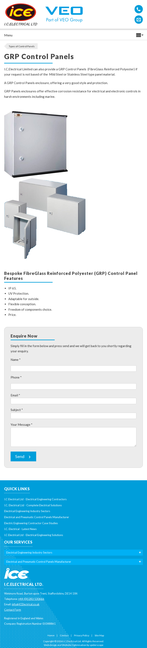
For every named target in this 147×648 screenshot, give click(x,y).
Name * (16, 359)
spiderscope (96, 645)
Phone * (16, 377)
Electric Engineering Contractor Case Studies (31, 523)
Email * (15, 395)
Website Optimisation (74, 645)
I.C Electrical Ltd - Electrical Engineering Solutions (33, 535)
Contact (64, 635)
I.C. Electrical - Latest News (20, 529)
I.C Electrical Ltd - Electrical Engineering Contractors (35, 499)
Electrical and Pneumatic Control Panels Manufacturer (36, 517)
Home (50, 635)
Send (23, 456)
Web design (50, 645)
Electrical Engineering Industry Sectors (27, 511)
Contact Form (12, 609)
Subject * (17, 410)
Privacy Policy (81, 635)
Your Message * (21, 424)
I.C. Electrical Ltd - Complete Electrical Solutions (33, 505)
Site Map (99, 635)
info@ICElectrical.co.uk (26, 604)
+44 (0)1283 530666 (31, 599)
